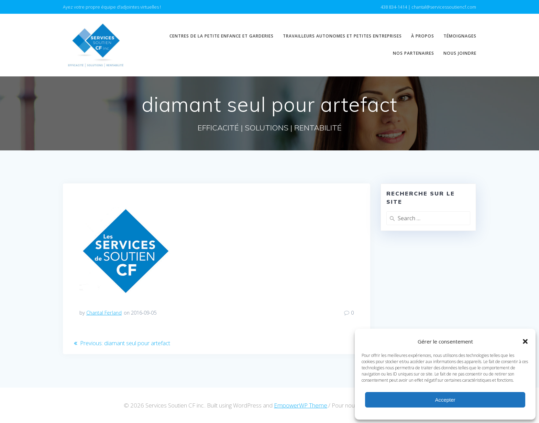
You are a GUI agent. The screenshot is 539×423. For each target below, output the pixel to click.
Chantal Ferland (104, 312)
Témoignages (459, 36)
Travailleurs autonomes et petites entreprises (342, 36)
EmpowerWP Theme (300, 405)
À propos (422, 36)
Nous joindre (459, 53)
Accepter (445, 400)
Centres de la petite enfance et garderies (221, 36)
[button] (525, 341)
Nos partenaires (413, 53)
